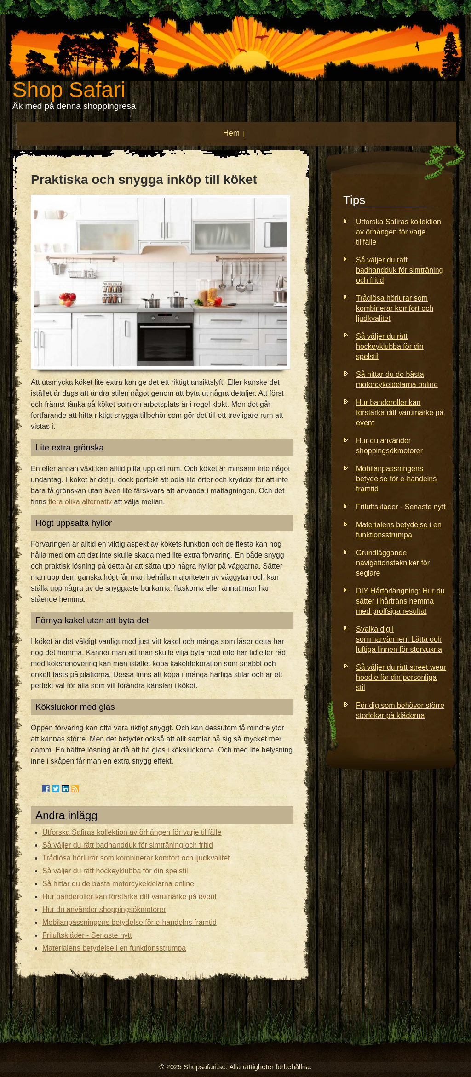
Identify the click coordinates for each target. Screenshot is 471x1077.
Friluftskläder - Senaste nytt (87, 935)
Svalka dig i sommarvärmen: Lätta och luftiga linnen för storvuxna (399, 639)
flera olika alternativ (80, 502)
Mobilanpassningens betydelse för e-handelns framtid (129, 922)
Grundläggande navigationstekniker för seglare (393, 563)
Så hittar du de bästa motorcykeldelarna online (118, 884)
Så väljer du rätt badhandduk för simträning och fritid (127, 845)
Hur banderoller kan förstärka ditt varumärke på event (129, 896)
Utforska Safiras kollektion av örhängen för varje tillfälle (132, 832)
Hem (231, 133)
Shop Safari (69, 89)
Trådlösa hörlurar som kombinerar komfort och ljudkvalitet (136, 858)
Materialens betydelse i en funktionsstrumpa (114, 948)
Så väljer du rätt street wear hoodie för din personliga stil (401, 677)
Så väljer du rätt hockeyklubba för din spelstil (115, 871)
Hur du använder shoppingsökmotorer (104, 909)
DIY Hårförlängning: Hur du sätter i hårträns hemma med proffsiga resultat (400, 601)
